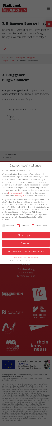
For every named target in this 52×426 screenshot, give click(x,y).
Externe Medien (40, 225)
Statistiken (23, 225)
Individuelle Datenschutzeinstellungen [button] (26, 257)
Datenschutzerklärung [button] (27, 261)
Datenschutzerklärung (17, 193)
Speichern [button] (26, 243)
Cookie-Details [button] (14, 261)
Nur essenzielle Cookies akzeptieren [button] (26, 251)
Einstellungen (19, 195)
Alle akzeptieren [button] (26, 235)
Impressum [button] (38, 261)
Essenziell (8, 225)
